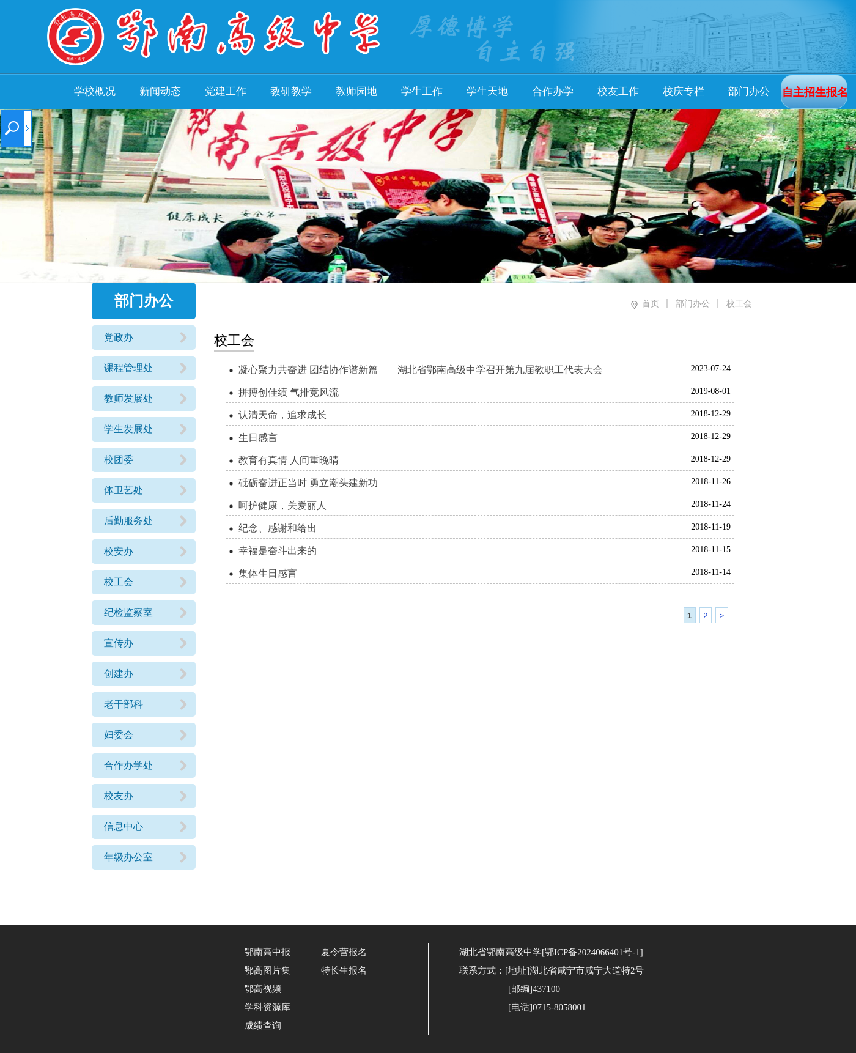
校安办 (118, 551)
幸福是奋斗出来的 (277, 550)
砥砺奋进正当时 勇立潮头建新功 (308, 483)
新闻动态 (160, 91)
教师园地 (356, 91)
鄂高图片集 (267, 970)
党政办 (118, 337)
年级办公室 (128, 857)
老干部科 (123, 704)
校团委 (118, 459)
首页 (650, 303)
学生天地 (487, 91)
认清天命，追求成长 (282, 415)
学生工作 (422, 91)
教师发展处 (128, 398)
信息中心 (123, 826)
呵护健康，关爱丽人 (282, 505)
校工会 (118, 582)
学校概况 (95, 91)
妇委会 (118, 735)
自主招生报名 (815, 92)
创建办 (118, 673)
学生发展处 (128, 429)
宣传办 (118, 643)
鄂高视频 (263, 989)
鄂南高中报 (267, 952)
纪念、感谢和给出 (277, 528)
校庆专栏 (683, 91)
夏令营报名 (344, 952)
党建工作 (225, 91)
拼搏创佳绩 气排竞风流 (288, 392)
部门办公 (749, 91)
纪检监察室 (128, 612)
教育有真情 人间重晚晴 (288, 460)
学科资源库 (267, 1007)
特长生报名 (344, 970)
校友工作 (618, 91)
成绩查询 (263, 1025)
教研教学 (291, 91)
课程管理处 (128, 368)
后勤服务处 (128, 520)
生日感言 (258, 437)
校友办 (118, 796)
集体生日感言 (267, 573)
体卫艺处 (123, 490)
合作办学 (553, 91)
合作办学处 (128, 765)
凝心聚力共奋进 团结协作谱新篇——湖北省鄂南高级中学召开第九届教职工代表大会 (420, 369)
